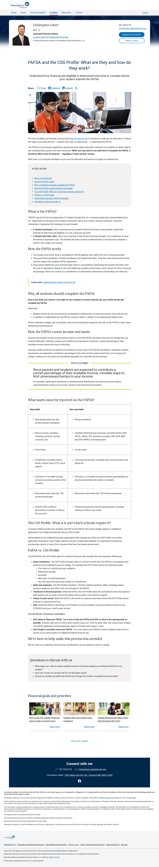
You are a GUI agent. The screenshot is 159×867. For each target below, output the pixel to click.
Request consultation (131, 34)
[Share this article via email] (41, 89)
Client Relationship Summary (56, 845)
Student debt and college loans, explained (78, 719)
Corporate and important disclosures (30, 845)
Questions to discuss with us (47, 201)
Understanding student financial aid (59, 282)
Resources (66, 12)
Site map (124, 845)
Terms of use (73, 845)
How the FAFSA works (44, 181)
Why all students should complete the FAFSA (54, 185)
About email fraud (112, 845)
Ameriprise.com (9, 845)
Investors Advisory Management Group (50, 37)
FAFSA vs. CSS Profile (44, 195)
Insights (53, 12)
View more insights (79, 741)
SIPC (58, 857)
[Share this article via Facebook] (54, 88)
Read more (55, 727)
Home (13, 12)
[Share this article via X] (76, 88)
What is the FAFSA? (43, 178)
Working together (38, 12)
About (23, 12)
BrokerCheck (109, 798)
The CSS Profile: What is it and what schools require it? (59, 191)
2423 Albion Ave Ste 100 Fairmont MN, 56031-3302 (88, 775)
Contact (79, 12)
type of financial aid (79, 138)
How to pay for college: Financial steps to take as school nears (44, 719)
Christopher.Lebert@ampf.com (132, 28)
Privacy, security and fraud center (92, 845)
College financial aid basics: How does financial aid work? (113, 719)
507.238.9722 (125, 25)
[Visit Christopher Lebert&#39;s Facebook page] (79, 781)
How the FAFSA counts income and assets (53, 188)
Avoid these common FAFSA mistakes (51, 198)
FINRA (50, 857)
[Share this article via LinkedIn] (67, 88)
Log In (145, 12)
